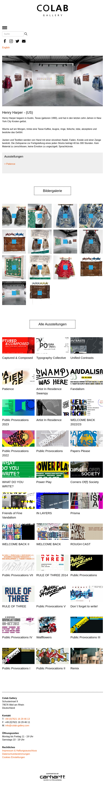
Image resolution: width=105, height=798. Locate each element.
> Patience (9, 164)
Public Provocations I (16, 668)
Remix (74, 668)
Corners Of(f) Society (84, 482)
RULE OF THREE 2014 (52, 575)
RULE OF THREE (14, 606)
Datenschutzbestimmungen (16, 754)
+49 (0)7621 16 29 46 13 (17, 719)
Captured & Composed (17, 357)
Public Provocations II (50, 668)
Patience (8, 389)
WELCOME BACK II (15, 544)
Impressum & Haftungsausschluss (19, 750)
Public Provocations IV (17, 637)
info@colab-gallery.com (17, 725)
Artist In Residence (49, 420)
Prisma (75, 513)
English (6, 47)
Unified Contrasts (82, 357)
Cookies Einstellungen (13, 757)
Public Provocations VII (17, 575)
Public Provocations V (51, 606)
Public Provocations (49, 451)
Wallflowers (44, 637)
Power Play (43, 482)
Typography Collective (51, 357)
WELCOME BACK (48, 544)
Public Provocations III (85, 637)
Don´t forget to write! (84, 606)
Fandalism (77, 389)
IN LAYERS (44, 513)
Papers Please (80, 451)
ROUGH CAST (80, 544)
